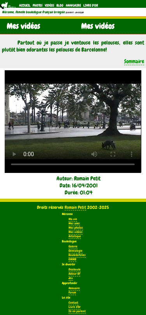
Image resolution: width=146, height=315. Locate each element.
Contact (73, 303)
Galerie (73, 246)
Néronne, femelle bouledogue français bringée (33, 12)
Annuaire (73, 5)
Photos (37, 5)
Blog (59, 5)
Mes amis (74, 223)
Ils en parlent (77, 311)
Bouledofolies (77, 255)
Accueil (24, 5)
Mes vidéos (76, 232)
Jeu (71, 278)
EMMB (72, 259)
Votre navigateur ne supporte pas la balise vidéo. (73, 121)
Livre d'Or (90, 5)
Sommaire (134, 61)
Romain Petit (75, 207)
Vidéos (49, 5)
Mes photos (76, 228)
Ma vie (73, 219)
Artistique (75, 236)
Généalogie (76, 251)
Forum (72, 292)
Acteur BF (74, 274)
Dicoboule (75, 269)
